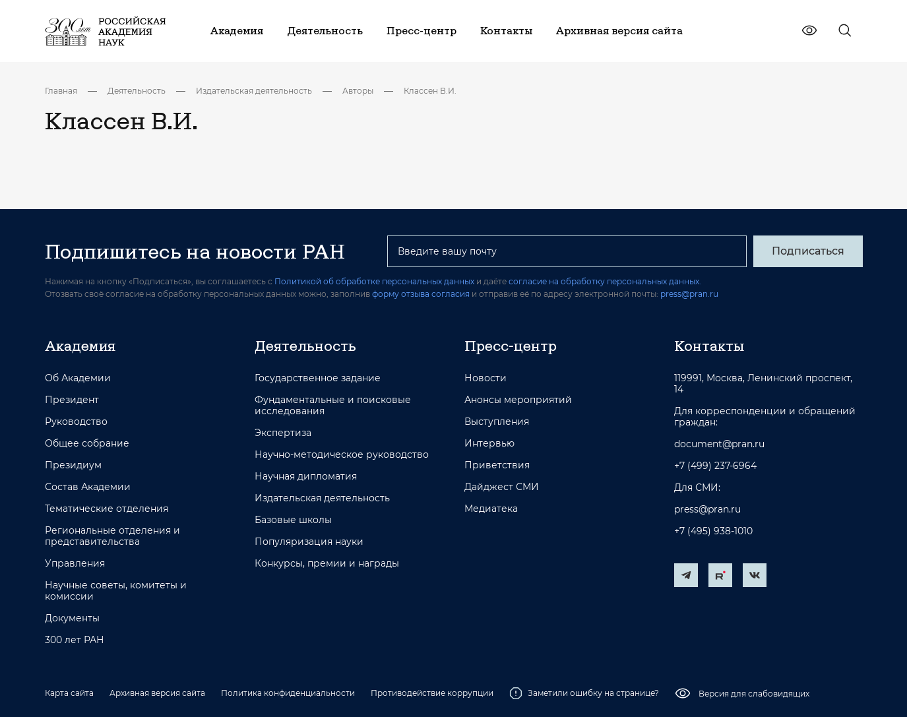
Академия (80, 345)
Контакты (709, 345)
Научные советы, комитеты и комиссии (116, 591)
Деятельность (137, 91)
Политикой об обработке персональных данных (374, 281)
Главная (61, 91)
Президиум (73, 465)
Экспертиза (283, 433)
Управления (75, 563)
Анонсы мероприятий (518, 400)
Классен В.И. (430, 91)
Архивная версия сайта (157, 693)
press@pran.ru (689, 294)
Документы (72, 618)
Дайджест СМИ (501, 487)
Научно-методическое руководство (342, 454)
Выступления (496, 421)
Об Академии (78, 378)
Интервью (489, 443)
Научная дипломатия (306, 476)
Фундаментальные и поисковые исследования (333, 405)
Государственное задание (318, 378)
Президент (72, 400)
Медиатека (491, 508)
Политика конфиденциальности (288, 693)
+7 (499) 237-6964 (715, 466)
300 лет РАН (74, 640)
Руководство (76, 421)
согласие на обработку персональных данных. (605, 281)
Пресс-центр (510, 345)
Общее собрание (87, 443)
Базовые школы (293, 520)
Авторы (357, 91)
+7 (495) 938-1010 (713, 531)
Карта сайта (69, 693)
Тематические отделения (106, 508)
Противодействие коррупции (432, 693)
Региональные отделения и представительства (112, 536)
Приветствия (497, 465)
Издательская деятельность (254, 91)
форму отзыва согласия (421, 294)
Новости (485, 378)
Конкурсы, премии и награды (327, 563)
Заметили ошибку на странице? (584, 693)
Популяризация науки (309, 541)
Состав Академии (88, 487)
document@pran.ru (719, 444)
